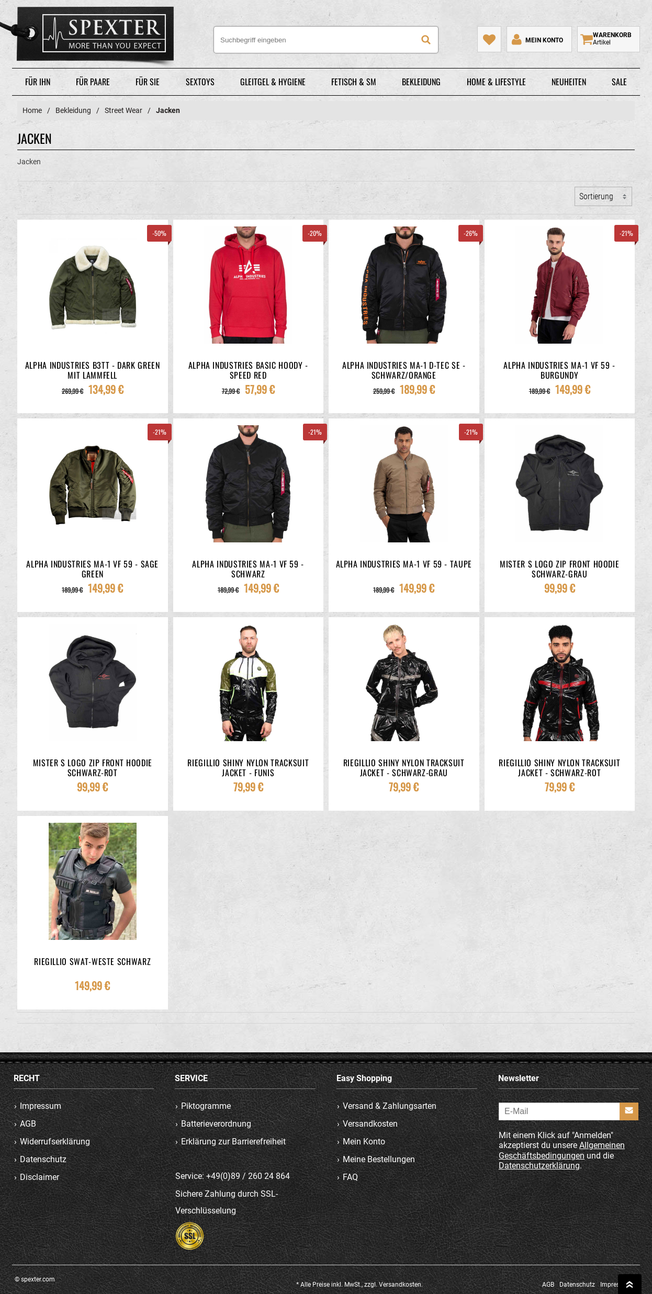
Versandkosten (370, 1124)
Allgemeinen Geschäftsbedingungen (562, 1151)
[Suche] (426, 40)
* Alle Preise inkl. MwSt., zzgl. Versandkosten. (359, 1284)
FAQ (350, 1177)
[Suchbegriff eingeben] (326, 40)
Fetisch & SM (353, 81)
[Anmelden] (629, 1111)
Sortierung (596, 196)
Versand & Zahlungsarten (389, 1106)
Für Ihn (37, 81)
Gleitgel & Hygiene (273, 81)
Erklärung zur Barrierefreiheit (234, 1142)
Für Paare (93, 81)
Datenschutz (43, 1159)
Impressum (40, 1106)
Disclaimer (39, 1177)
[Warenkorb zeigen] (608, 39)
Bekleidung (421, 81)
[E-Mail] (568, 1111)
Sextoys (200, 81)
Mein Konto (364, 1142)
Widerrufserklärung (55, 1142)
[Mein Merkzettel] (489, 39)
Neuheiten (569, 81)
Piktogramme (206, 1106)
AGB (28, 1124)
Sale (619, 81)
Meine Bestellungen (379, 1159)
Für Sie (148, 81)
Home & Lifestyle (496, 81)
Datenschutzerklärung (539, 1166)
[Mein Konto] (536, 39)
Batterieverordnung (217, 1124)
